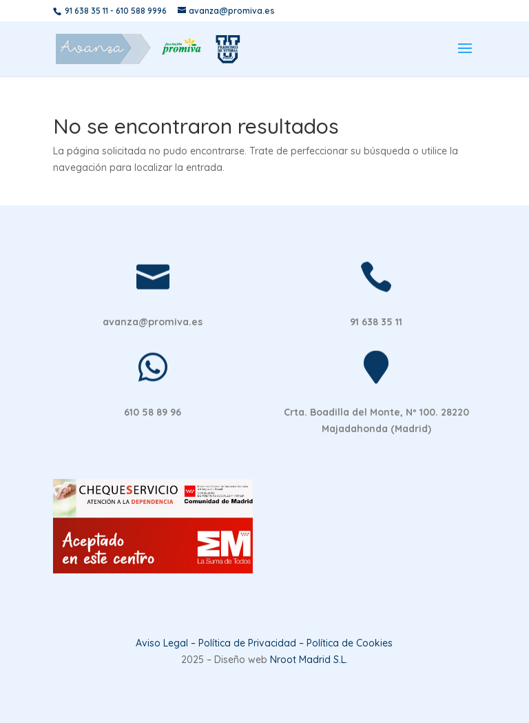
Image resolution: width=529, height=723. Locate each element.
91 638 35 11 (86, 11)
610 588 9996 (141, 11)
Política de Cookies (350, 643)
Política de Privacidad (247, 643)
